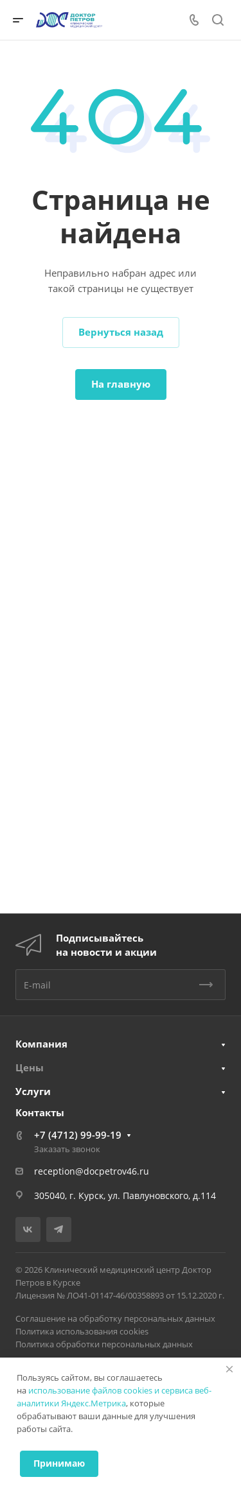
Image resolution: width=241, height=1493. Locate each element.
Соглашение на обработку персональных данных (115, 1318)
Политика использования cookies (81, 1331)
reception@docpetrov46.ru (91, 1171)
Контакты (39, 1112)
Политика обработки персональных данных (104, 1344)
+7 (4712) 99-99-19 (77, 1134)
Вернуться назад (120, 331)
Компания (41, 1043)
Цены (29, 1067)
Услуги (33, 1091)
